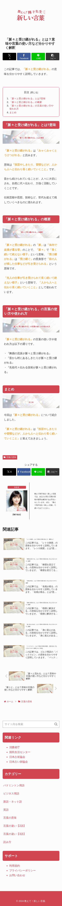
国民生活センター (19, 752)
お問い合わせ (17, 875)
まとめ (12, 112)
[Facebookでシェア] (24, 56)
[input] (31, 724)
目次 (26, 92)
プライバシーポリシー (22, 870)
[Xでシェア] (9, 56)
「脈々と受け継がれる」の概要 (25, 102)
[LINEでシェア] (38, 56)
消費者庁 (14, 747)
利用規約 (14, 865)
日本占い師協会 (18, 761)
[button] (52, 56)
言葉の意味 (10, 457)
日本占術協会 (17, 757)
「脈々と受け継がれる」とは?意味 (27, 98)
